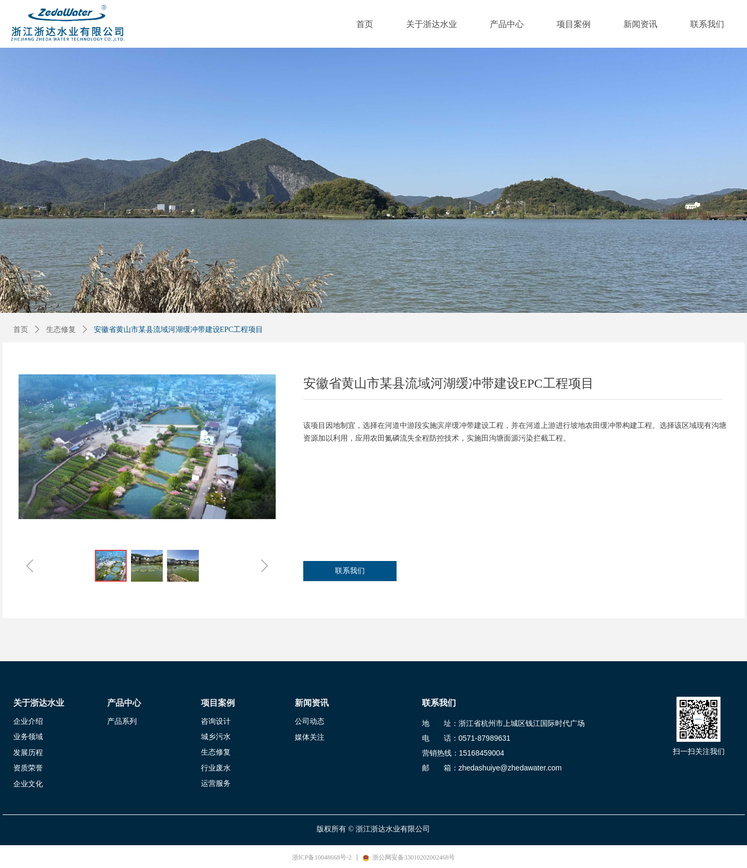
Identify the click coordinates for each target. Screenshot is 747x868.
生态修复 (61, 330)
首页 (20, 330)
